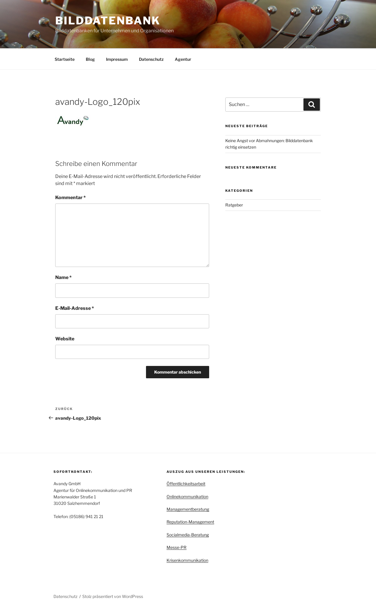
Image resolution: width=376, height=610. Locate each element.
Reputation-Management (190, 521)
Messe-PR (177, 547)
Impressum (117, 59)
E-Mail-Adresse (74, 308)
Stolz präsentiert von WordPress (112, 596)
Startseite (65, 59)
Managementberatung (188, 509)
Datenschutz (151, 59)
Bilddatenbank (107, 20)
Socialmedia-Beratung (188, 534)
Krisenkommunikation (187, 560)
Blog (90, 59)
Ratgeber (234, 204)
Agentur (183, 59)
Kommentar (70, 197)
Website (64, 339)
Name (63, 277)
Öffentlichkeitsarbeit (186, 483)
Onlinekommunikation (187, 496)
